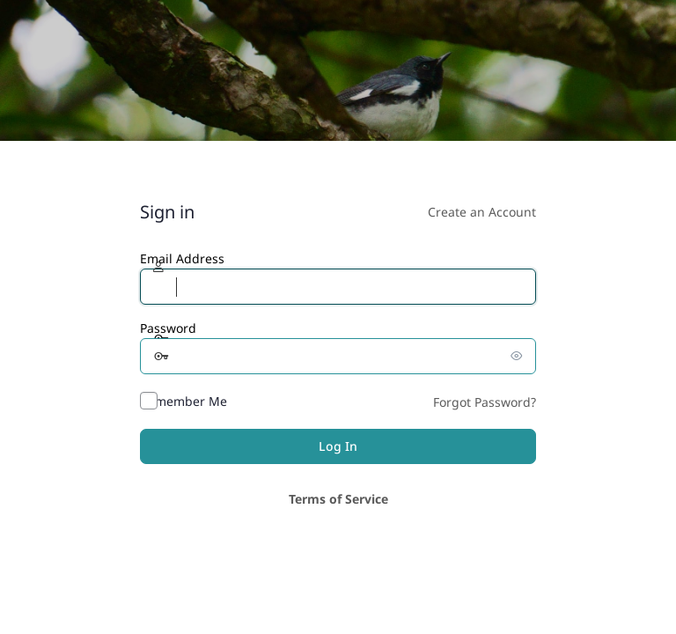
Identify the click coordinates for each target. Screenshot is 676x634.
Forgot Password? (484, 402)
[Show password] (518, 355)
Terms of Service (338, 498)
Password (168, 328)
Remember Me (183, 401)
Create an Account (482, 211)
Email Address (182, 258)
